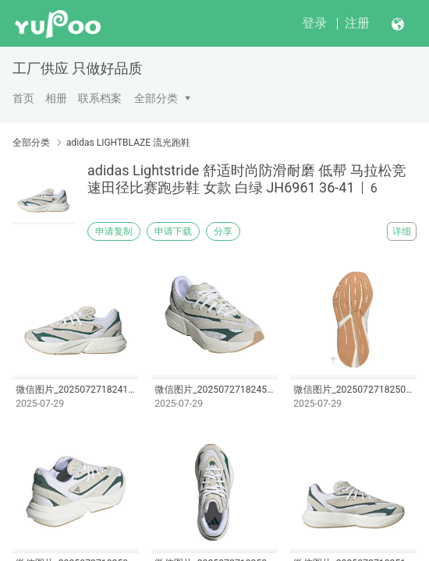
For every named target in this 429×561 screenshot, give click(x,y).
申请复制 (114, 231)
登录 (314, 23)
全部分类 (156, 98)
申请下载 (173, 231)
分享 (223, 231)
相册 (56, 98)
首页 (23, 98)
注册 (357, 23)
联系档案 (100, 98)
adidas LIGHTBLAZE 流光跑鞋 (128, 142)
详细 (401, 231)
